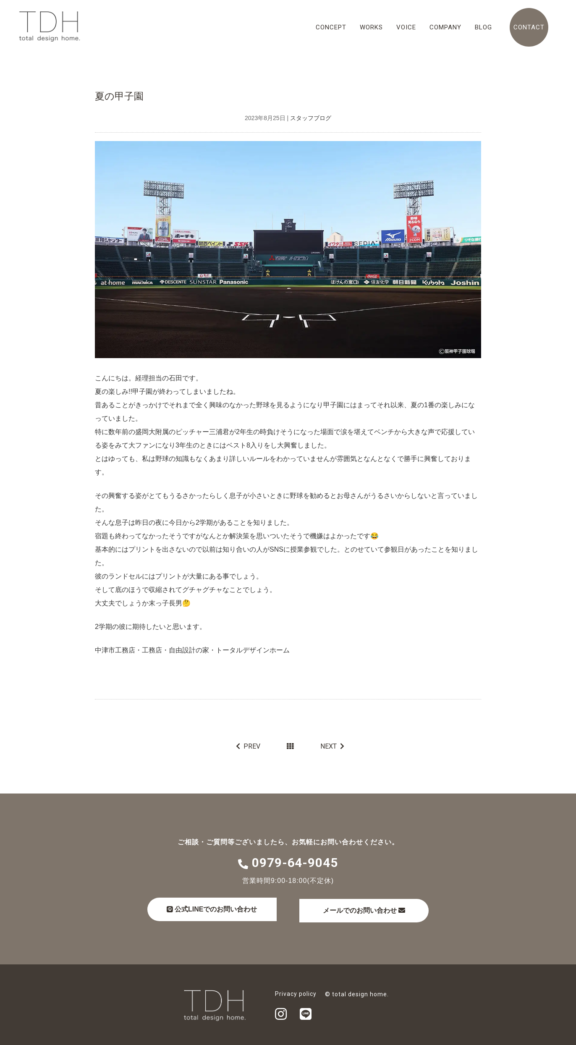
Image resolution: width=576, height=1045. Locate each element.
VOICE (406, 27)
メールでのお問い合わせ (374, 909)
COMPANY (445, 27)
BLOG (483, 27)
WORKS (371, 27)
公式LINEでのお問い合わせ (215, 908)
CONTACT (529, 27)
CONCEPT (331, 27)
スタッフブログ (310, 118)
